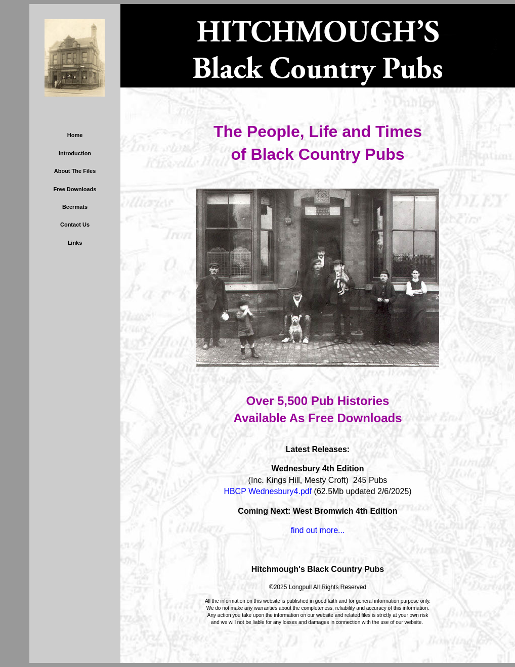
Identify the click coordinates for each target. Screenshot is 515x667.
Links (75, 243)
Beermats (75, 207)
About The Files (75, 171)
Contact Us (75, 224)
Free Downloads (75, 189)
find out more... (318, 530)
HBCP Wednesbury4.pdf (268, 491)
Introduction (75, 153)
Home (75, 135)
